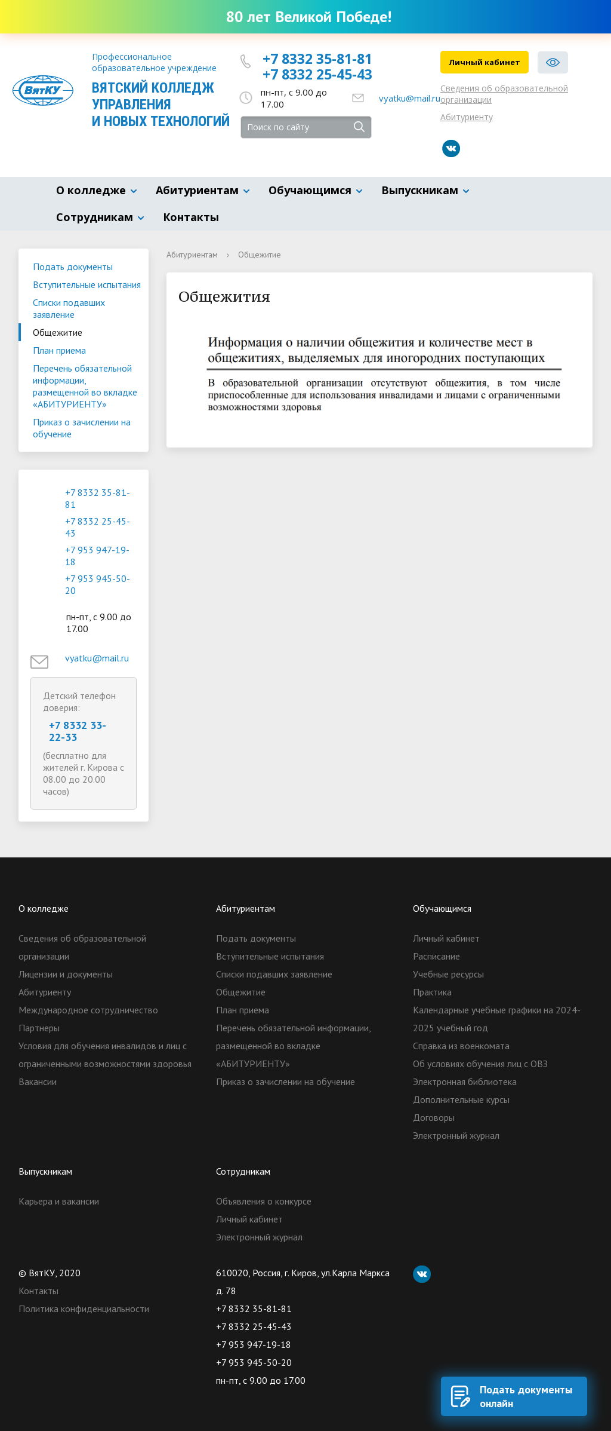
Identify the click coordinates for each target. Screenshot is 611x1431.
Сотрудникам (94, 217)
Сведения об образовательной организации (504, 93)
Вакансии (37, 1081)
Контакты (191, 217)
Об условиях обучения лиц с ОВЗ (480, 1064)
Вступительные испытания (87, 284)
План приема (59, 350)
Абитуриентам (197, 190)
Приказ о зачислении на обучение (82, 428)
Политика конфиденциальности (83, 1308)
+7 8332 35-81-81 (317, 58)
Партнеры (39, 1028)
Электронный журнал (456, 1135)
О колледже (91, 190)
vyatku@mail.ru (409, 98)
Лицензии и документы (65, 974)
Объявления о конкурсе (263, 1201)
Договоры (434, 1117)
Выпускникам (419, 190)
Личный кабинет (484, 62)
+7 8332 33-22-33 (77, 731)
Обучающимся (310, 190)
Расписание (436, 956)
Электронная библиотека (465, 1081)
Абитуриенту (466, 116)
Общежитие (57, 332)
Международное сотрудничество (88, 1010)
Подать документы (73, 266)
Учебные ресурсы (448, 974)
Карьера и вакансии (58, 1201)
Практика (432, 992)
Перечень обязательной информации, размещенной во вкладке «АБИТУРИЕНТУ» (85, 386)
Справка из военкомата (461, 1046)
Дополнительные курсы (461, 1099)
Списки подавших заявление (69, 308)
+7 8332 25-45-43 (317, 74)
